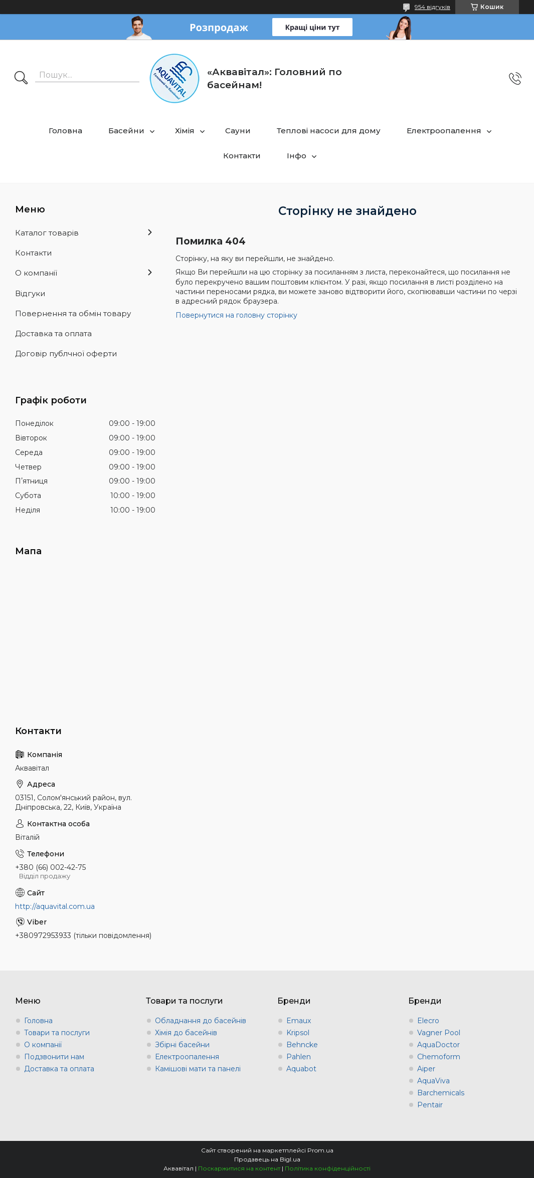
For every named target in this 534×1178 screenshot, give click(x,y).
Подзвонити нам (54, 1056)
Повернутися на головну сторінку (236, 315)
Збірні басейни (182, 1044)
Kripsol (297, 1032)
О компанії (36, 273)
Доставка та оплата (53, 333)
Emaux (298, 1020)
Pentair (430, 1104)
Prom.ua (320, 1150)
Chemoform (438, 1056)
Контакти (242, 155)
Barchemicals (440, 1092)
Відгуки (30, 293)
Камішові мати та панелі (198, 1068)
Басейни (126, 130)
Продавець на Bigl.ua (267, 1159)
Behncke (302, 1044)
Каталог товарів (47, 233)
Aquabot (301, 1068)
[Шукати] (21, 78)
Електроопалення (444, 130)
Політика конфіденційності (328, 1168)
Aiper (426, 1068)
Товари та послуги (57, 1032)
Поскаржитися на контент (239, 1168)
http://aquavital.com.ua (55, 906)
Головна (65, 130)
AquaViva (433, 1080)
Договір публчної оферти (66, 353)
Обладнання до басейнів (200, 1020)
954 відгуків (432, 7)
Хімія (185, 130)
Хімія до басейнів (186, 1032)
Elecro (428, 1020)
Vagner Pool (438, 1032)
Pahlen (298, 1056)
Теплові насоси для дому (329, 130)
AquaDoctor (438, 1044)
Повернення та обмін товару (73, 313)
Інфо (296, 155)
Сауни (238, 130)
